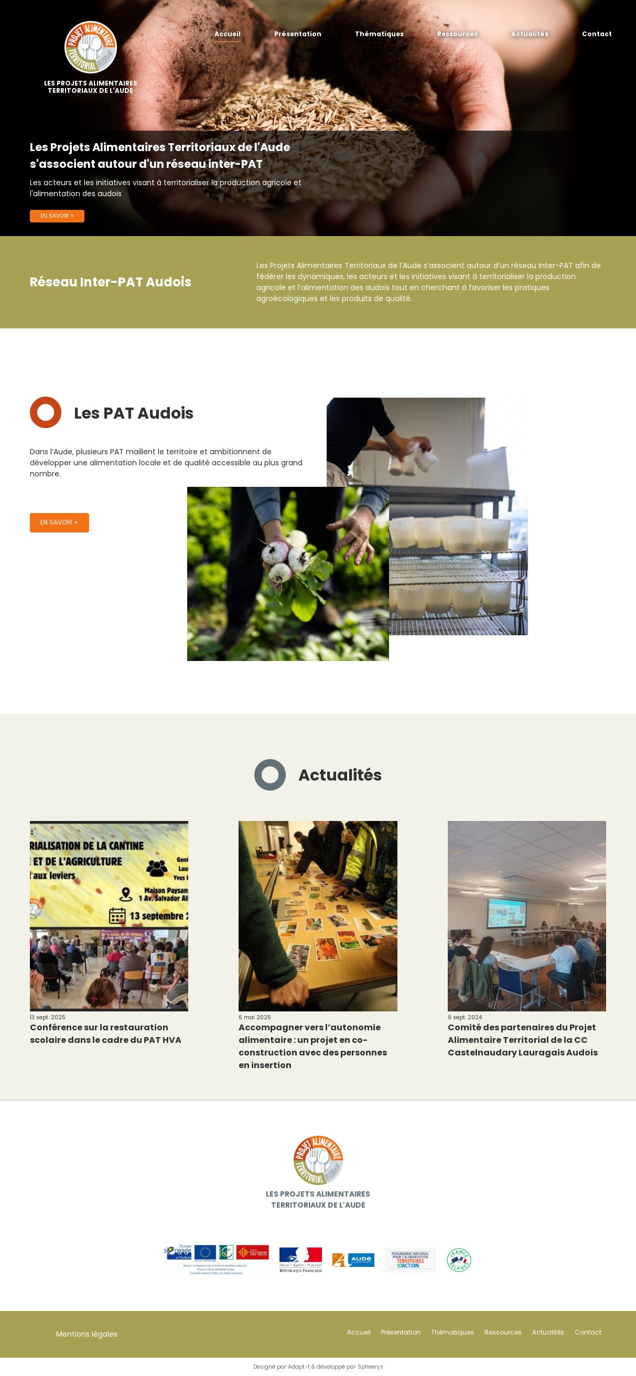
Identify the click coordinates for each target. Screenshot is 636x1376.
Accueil (227, 33)
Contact (597, 33)
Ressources (457, 33)
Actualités (529, 33)
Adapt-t (299, 1367)
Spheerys (370, 1367)
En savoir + (57, 216)
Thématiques (379, 33)
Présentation (297, 33)
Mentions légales (86, 1334)
